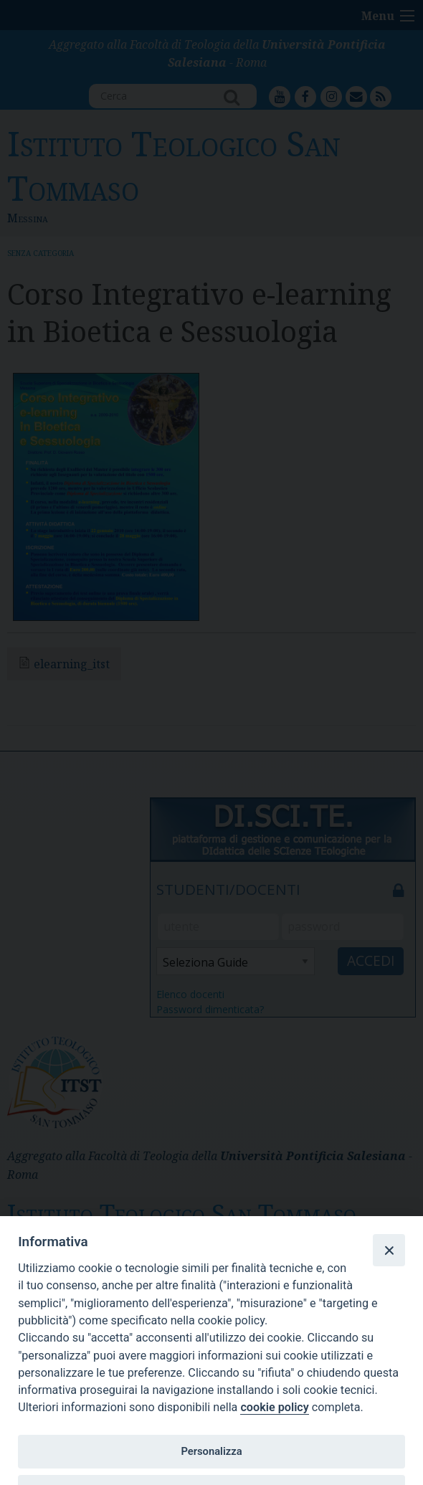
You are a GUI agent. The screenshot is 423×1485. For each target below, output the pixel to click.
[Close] (388, 1250)
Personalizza (211, 1451)
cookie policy (274, 1407)
